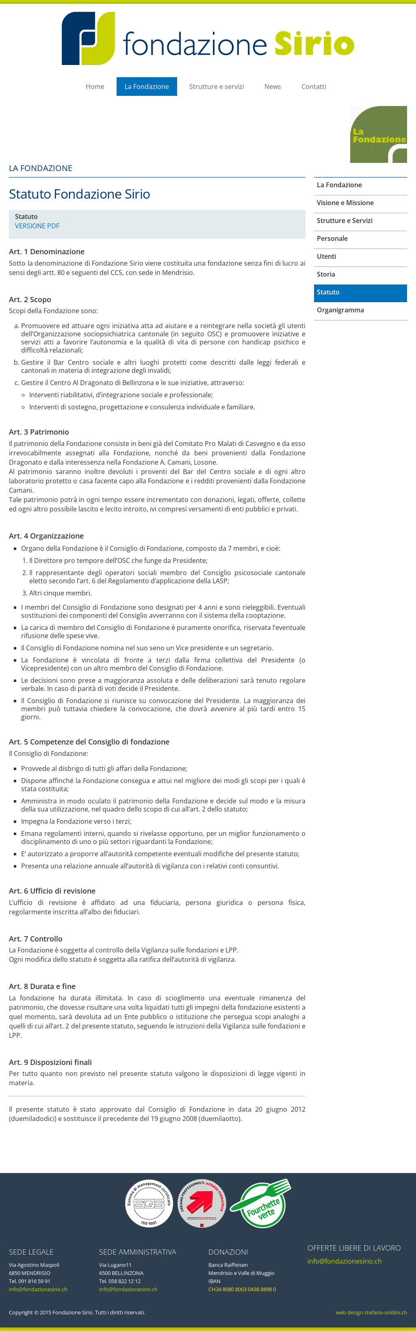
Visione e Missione (345, 202)
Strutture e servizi (216, 86)
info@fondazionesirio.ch (38, 1289)
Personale (332, 238)
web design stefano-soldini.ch (371, 1312)
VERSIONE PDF (37, 225)
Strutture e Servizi (345, 220)
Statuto (328, 292)
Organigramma (340, 309)
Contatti (313, 86)
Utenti (326, 256)
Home (95, 86)
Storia (326, 274)
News (272, 86)
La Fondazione (147, 86)
